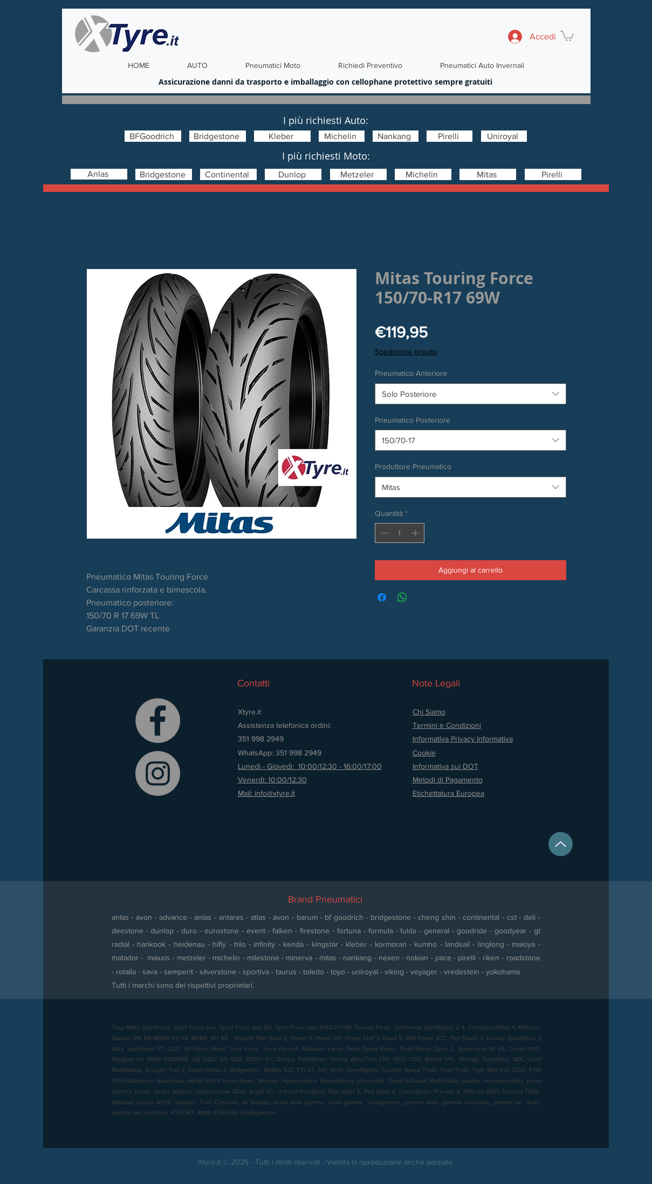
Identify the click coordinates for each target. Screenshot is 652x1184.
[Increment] (416, 533)
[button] (567, 35)
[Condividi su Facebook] (381, 597)
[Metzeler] (358, 174)
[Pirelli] (449, 136)
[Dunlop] (293, 174)
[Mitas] (487, 174)
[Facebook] (157, 720)
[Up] (560, 844)
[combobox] (470, 393)
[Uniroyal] (504, 136)
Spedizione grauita (406, 351)
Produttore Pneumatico (413, 466)
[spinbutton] (399, 533)
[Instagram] (157, 773)
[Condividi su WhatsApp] (402, 597)
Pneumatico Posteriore (412, 420)
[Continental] (228, 174)
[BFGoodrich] (153, 136)
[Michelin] (342, 136)
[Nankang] (395, 136)
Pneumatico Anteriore (411, 373)
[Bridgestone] (217, 136)
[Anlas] (99, 174)
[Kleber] (282, 136)
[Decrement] (383, 533)
